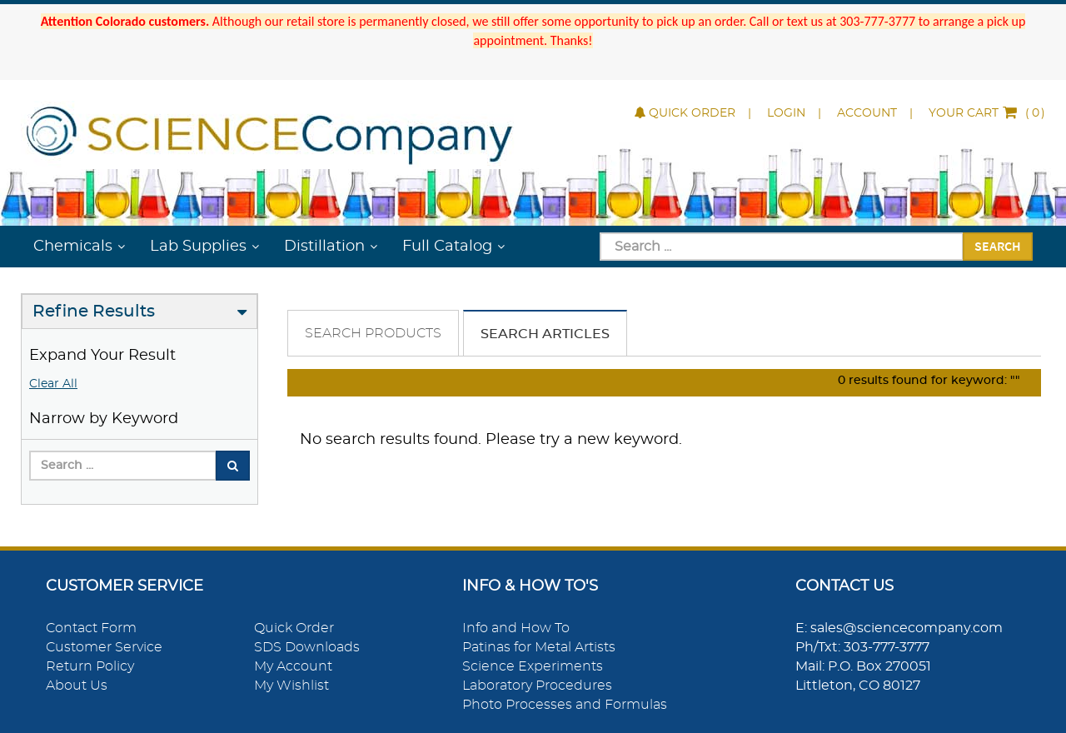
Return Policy (90, 666)
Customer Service (104, 647)
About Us (76, 685)
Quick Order (685, 113)
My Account (293, 666)
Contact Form (91, 628)
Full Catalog (447, 246)
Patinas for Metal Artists (538, 647)
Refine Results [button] (93, 311)
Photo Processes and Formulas (564, 704)
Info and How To (516, 628)
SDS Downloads (307, 647)
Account (867, 113)
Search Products (373, 333)
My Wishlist (291, 685)
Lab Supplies (198, 246)
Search (997, 245)
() (987, 113)
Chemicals (72, 246)
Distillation (324, 246)
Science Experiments (532, 666)
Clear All (53, 384)
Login (786, 113)
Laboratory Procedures (537, 685)
